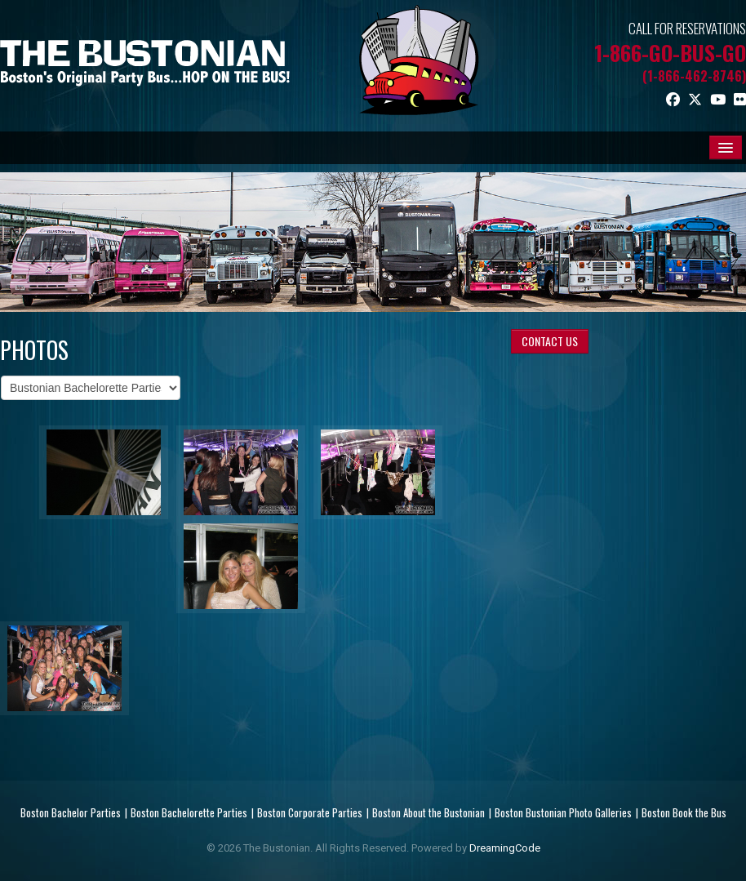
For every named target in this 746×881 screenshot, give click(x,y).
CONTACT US (550, 340)
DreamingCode (504, 848)
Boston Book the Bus (684, 812)
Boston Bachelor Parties (70, 812)
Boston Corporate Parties (309, 812)
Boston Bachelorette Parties (189, 812)
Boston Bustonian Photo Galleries (563, 812)
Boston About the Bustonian (428, 812)
